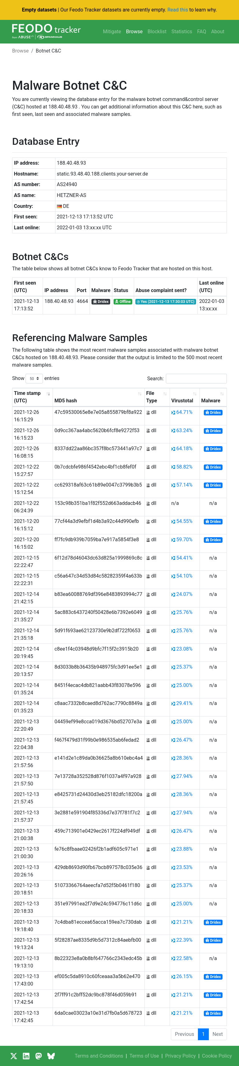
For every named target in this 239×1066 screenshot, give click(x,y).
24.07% (184, 594)
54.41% (184, 558)
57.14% (184, 485)
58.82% (184, 467)
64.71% (184, 412)
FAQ (201, 31)
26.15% (184, 976)
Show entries (35, 378)
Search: (187, 378)
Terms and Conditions (99, 1056)
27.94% (184, 776)
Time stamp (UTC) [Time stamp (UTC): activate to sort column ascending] (27, 397)
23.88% (184, 849)
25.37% (184, 667)
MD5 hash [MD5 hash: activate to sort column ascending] (65, 401)
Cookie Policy (217, 1056)
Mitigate (112, 31)
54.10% (184, 576)
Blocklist (157, 31)
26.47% (184, 740)
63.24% (184, 430)
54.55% (184, 521)
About (217, 31)
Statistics (181, 31)
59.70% (184, 539)
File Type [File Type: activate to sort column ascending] (151, 397)
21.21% (184, 922)
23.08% (184, 649)
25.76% (184, 612)
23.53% (184, 867)
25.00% (184, 685)
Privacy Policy (180, 1056)
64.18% (184, 448)
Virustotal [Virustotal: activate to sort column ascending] (182, 401)
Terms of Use (144, 1056)
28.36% (184, 758)
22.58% (184, 958)
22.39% (184, 940)
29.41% (184, 703)
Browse (134, 31)
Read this (177, 10)
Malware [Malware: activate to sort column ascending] (210, 401)
